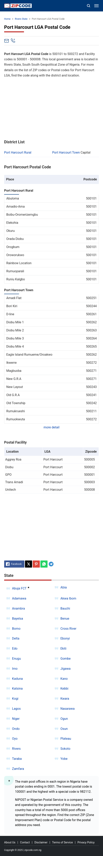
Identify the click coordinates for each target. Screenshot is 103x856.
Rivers (16, 749)
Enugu (16, 658)
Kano (64, 679)
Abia (63, 587)
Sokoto (65, 749)
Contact (25, 842)
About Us (9, 842)
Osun (64, 729)
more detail (51, 427)
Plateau (65, 738)
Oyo (15, 738)
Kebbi (64, 688)
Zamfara (18, 769)
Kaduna (17, 679)
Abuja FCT (19, 588)
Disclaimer (41, 842)
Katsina (17, 688)
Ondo (16, 729)
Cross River (68, 628)
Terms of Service (62, 842)
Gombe (65, 658)
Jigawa (65, 668)
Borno (16, 628)
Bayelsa (17, 618)
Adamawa (19, 598)
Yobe (64, 759)
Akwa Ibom (68, 598)
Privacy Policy (85, 842)
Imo (15, 668)
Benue (64, 618)
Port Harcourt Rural (17, 152)
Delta (15, 638)
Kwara (64, 698)
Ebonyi (65, 638)
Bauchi (65, 608)
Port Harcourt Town (66, 152)
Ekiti (63, 648)
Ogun (64, 719)
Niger (16, 719)
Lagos (16, 709)
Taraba (17, 759)
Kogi (15, 698)
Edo (14, 648)
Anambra (18, 608)
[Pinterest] (36, 564)
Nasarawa (67, 709)
